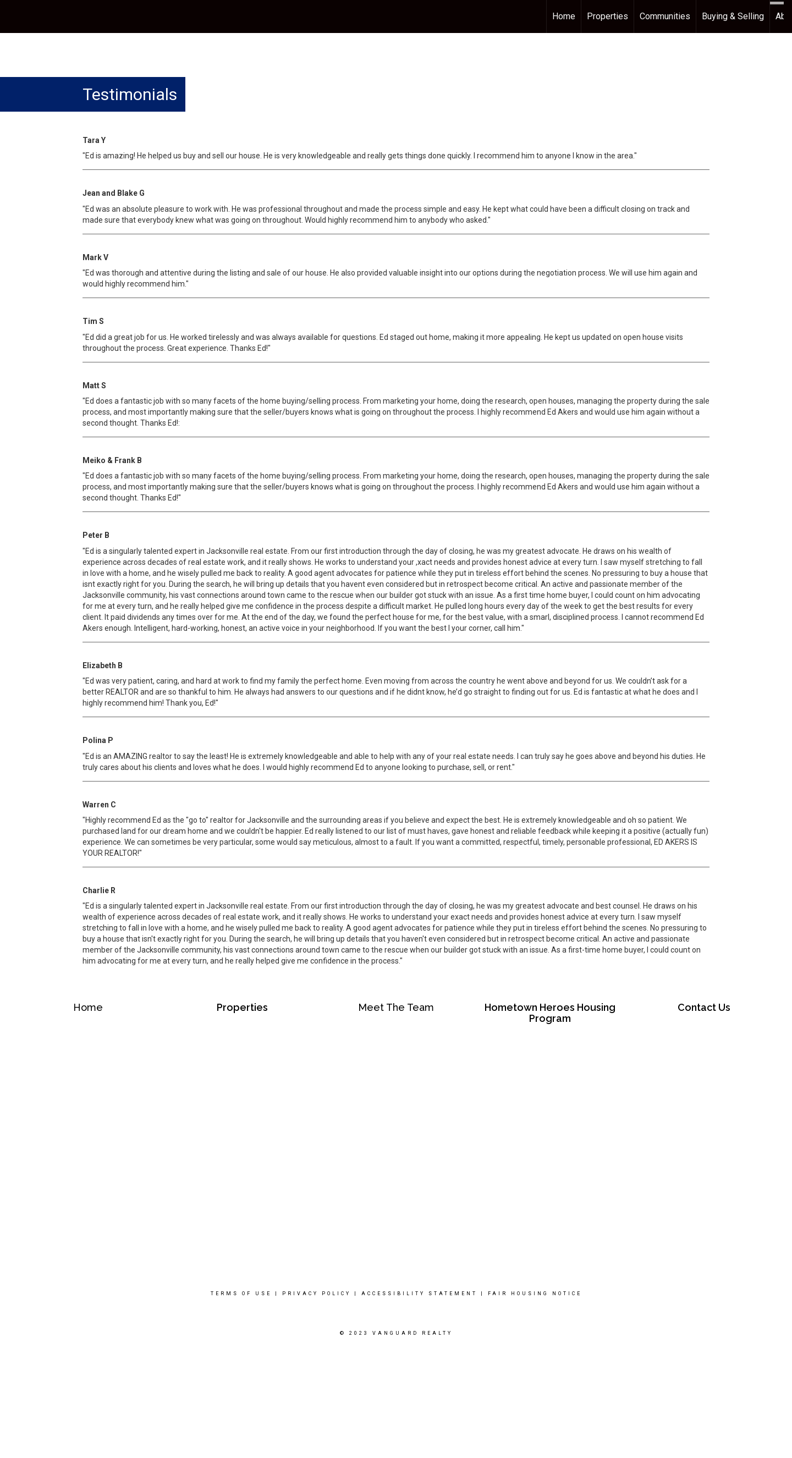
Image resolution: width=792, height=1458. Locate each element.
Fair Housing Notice (535, 1293)
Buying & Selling (733, 16)
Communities (665, 16)
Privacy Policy (316, 1293)
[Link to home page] (14, 16)
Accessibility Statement (419, 1293)
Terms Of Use (241, 1293)
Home (563, 16)
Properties (607, 16)
